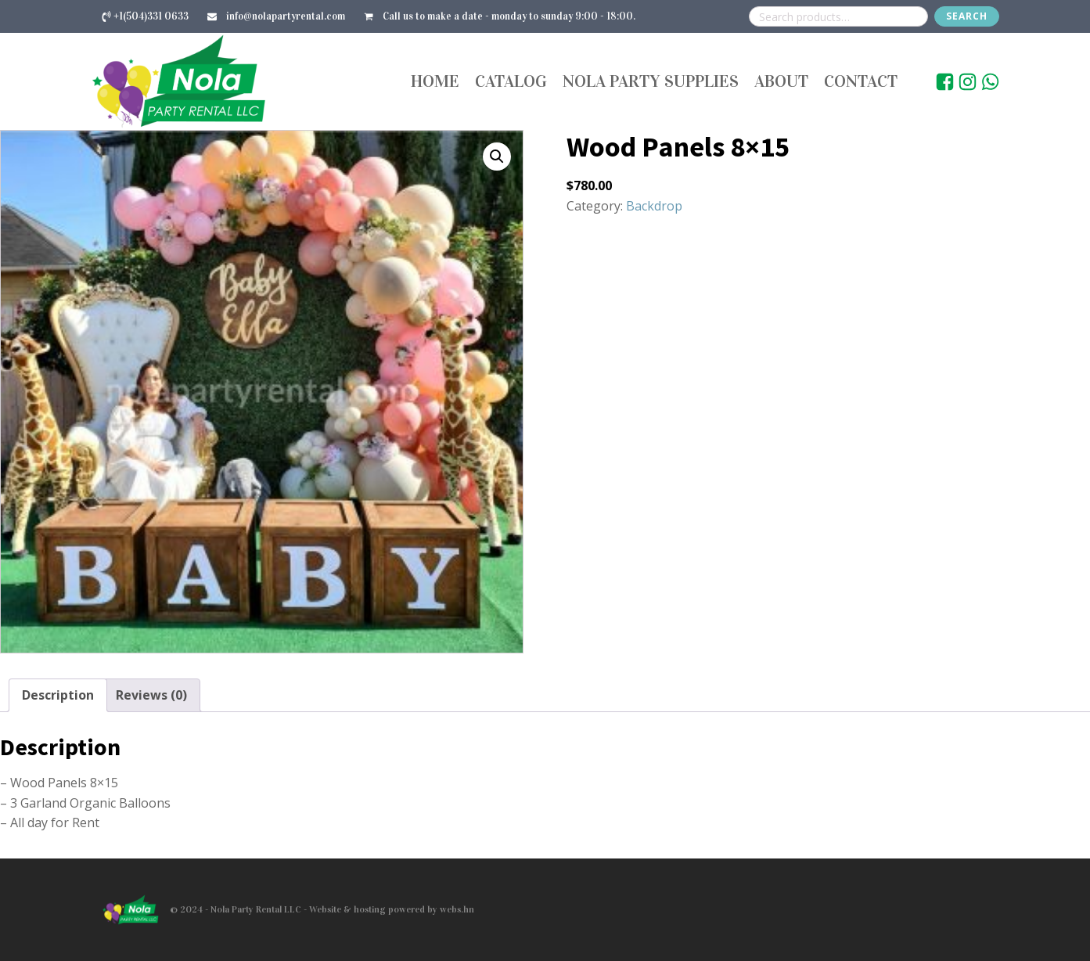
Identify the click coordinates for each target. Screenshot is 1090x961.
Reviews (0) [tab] (151, 695)
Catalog (511, 81)
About (781, 81)
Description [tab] (58, 695)
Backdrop (654, 205)
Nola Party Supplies (651, 81)
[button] (497, 156)
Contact (861, 81)
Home (435, 81)
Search (966, 16)
